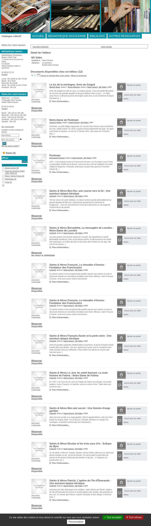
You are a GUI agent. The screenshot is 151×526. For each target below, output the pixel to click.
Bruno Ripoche (74, 87)
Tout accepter (112, 517)
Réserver (36, 108)
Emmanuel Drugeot (57, 158)
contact (5, 74)
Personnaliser (76, 521)
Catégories (7, 165)
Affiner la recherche (78, 76)
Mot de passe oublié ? (10, 146)
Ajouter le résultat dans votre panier (55, 76)
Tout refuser (134, 517)
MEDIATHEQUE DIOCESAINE (67, 36)
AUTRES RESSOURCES (124, 36)
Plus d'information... (61, 101)
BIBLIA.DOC (97, 36)
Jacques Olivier (55, 122)
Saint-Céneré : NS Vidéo (96, 87)
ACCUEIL (38, 36)
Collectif (52, 196)
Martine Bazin (54, 87)
